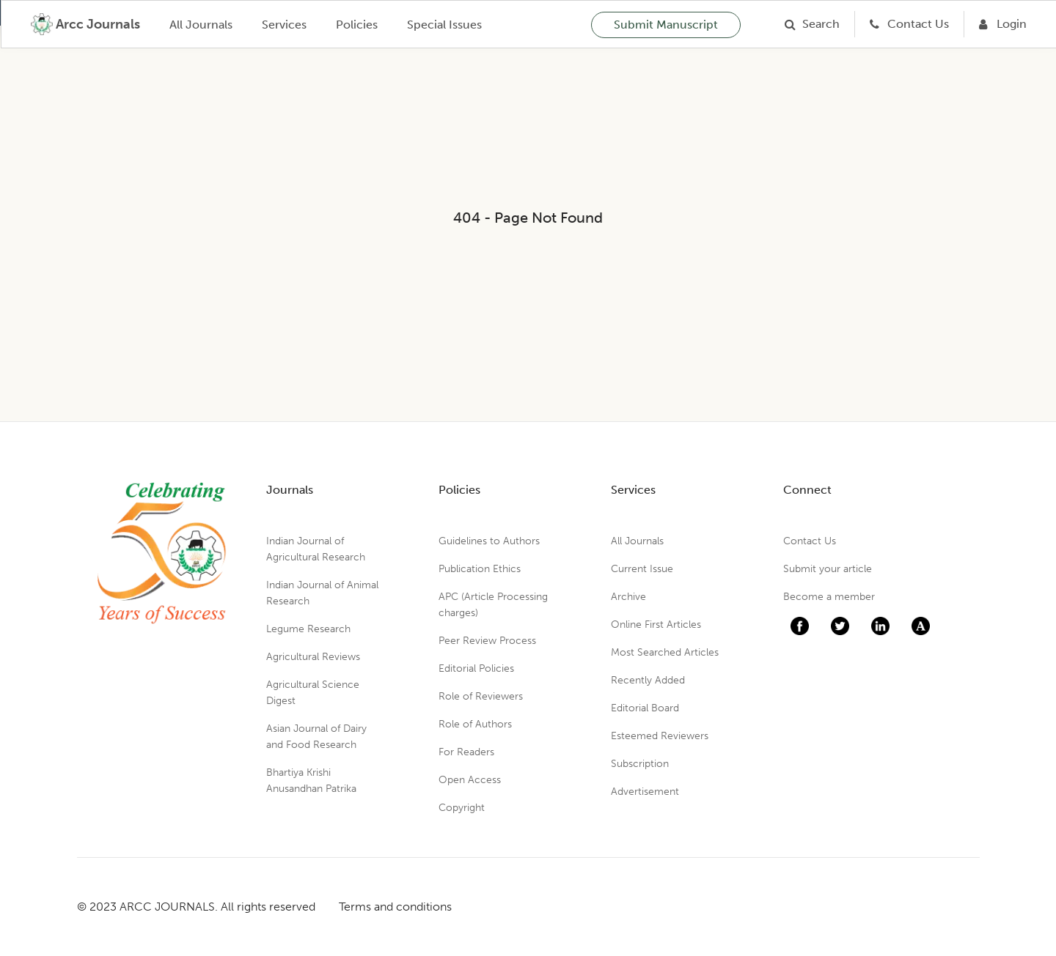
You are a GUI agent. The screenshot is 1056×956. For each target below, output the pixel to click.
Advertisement (645, 791)
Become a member (829, 596)
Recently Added (648, 680)
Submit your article (827, 569)
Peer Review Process (487, 640)
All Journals (200, 25)
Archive (628, 596)
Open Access (470, 780)
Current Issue (642, 569)
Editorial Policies (476, 668)
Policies (357, 25)
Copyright (462, 807)
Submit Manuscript (666, 25)
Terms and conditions (395, 907)
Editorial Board (645, 708)
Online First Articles (656, 624)
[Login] (1003, 24)
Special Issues (444, 25)
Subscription (640, 763)
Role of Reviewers (481, 696)
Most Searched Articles (665, 652)
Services (284, 25)
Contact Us (809, 541)
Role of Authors (475, 724)
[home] (85, 24)
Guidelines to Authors (489, 541)
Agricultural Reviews (313, 657)
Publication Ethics (480, 569)
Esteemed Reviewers (659, 736)
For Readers (466, 752)
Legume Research (308, 629)
